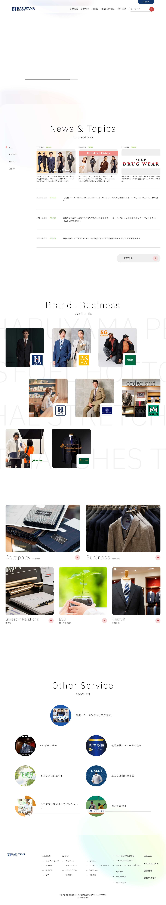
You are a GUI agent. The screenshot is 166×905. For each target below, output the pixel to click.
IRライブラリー (72, 871)
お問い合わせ (150, 878)
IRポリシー (93, 871)
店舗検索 (119, 872)
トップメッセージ (52, 861)
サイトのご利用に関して (125, 856)
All (10, 147)
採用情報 (122, 9)
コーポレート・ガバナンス (99, 866)
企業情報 (74, 9)
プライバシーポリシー (124, 861)
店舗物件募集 (121, 877)
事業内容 (85, 9)
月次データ (70, 861)
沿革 (47, 875)
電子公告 (92, 861)
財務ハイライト (71, 866)
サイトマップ (121, 883)
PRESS (13, 154)
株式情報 (69, 875)
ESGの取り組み (108, 9)
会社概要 (49, 866)
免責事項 (92, 875)
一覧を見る (139, 258)
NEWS (12, 161)
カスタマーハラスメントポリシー (128, 865)
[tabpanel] (83, 44)
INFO (12, 168)
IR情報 (95, 9)
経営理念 (49, 871)
